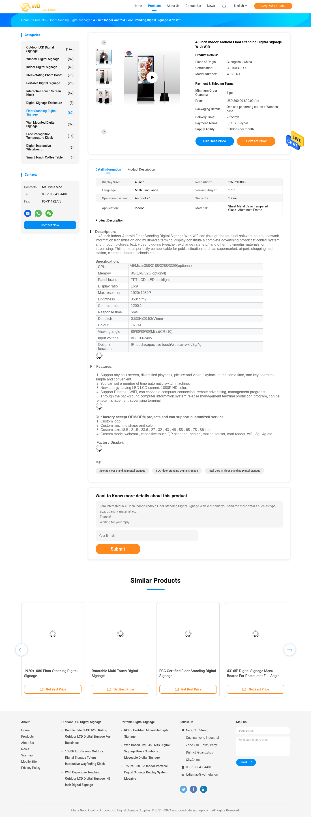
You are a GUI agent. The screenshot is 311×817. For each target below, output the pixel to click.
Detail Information (108, 169)
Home (25, 730)
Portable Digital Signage (50, 83)
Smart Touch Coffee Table (50, 157)
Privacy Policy (31, 768)
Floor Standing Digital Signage (50, 112)
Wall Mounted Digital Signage (50, 124)
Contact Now (50, 225)
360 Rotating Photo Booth (50, 75)
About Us (27, 743)
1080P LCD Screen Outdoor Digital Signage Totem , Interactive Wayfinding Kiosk (85, 757)
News (25, 749)
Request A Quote (273, 6)
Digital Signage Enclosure (50, 103)
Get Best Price (214, 141)
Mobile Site (29, 761)
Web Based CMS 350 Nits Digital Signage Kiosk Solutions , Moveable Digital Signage (147, 751)
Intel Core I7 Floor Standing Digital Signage (234, 470)
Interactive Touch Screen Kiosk (50, 93)
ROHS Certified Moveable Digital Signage (146, 733)
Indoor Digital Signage (50, 67)
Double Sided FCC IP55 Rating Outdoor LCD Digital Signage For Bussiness (87, 736)
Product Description (141, 169)
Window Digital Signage (50, 59)
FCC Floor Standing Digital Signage (177, 470)
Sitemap (27, 755)
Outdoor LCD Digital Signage (50, 49)
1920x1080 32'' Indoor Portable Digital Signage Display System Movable (146, 772)
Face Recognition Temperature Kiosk (50, 135)
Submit (118, 549)
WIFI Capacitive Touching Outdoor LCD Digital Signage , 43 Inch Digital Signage (88, 779)
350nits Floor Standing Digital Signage (122, 470)
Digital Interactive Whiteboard (50, 147)
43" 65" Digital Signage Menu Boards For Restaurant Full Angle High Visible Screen (253, 676)
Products (27, 736)
